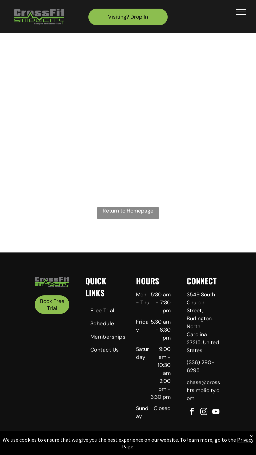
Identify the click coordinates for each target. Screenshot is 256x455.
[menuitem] (109, 311)
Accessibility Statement (141, 448)
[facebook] (192, 412)
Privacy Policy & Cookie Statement (86, 448)
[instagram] (204, 412)
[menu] (241, 12)
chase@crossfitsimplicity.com (203, 390)
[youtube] (216, 412)
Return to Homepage (128, 210)
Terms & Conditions (183, 448)
